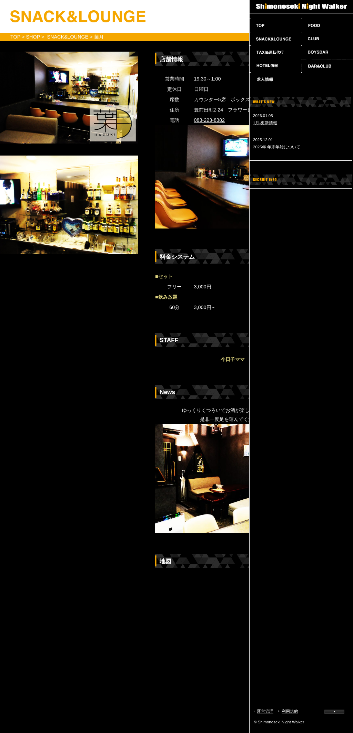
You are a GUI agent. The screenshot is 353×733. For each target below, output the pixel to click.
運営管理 (265, 711)
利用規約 (290, 711)
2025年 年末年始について (276, 147)
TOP (15, 37)
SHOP (33, 37)
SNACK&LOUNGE (67, 37)
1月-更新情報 (265, 123)
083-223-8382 (209, 120)
